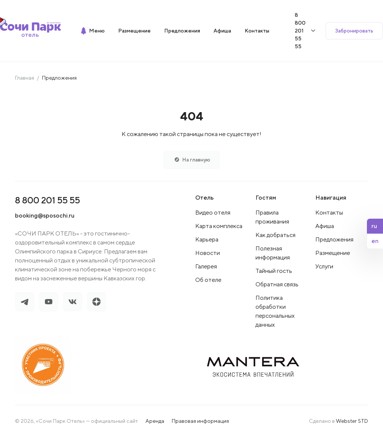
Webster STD (352, 421)
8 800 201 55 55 (47, 200)
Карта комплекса (218, 226)
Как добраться (275, 234)
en (375, 240)
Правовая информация (200, 421)
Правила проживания (272, 217)
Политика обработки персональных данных (275, 311)
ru (374, 226)
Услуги (324, 266)
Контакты (329, 212)
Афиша (324, 226)
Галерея (206, 266)
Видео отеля (212, 212)
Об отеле (208, 279)
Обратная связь (276, 284)
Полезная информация (272, 253)
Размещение (332, 252)
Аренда (154, 421)
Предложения (334, 239)
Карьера (206, 239)
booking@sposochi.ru (44, 215)
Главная (24, 78)
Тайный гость (273, 270)
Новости (207, 252)
